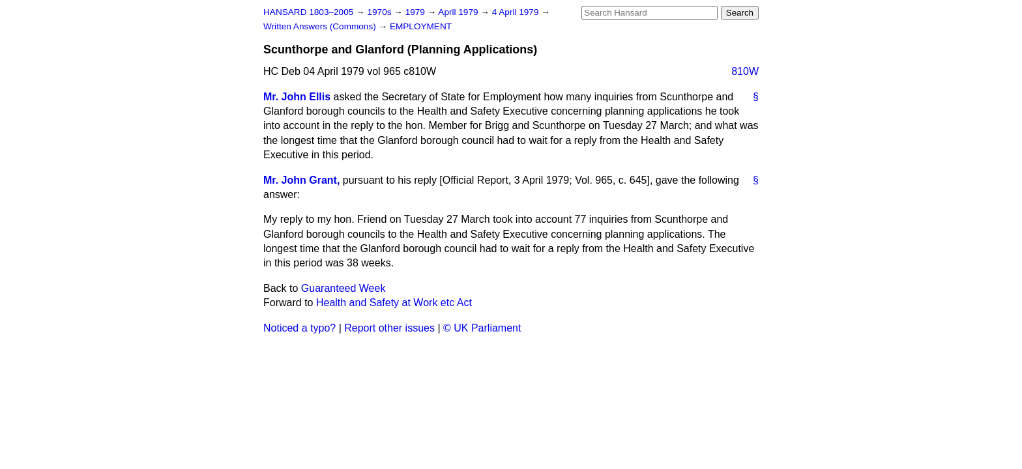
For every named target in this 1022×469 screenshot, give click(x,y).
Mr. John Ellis (296, 96)
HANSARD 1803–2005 (308, 12)
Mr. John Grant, (301, 180)
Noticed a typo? (299, 328)
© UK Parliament (482, 328)
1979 (416, 12)
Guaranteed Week (343, 288)
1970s (380, 12)
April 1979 (459, 12)
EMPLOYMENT (421, 26)
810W (745, 71)
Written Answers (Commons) (321, 26)
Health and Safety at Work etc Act (394, 302)
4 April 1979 (517, 12)
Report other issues (389, 328)
